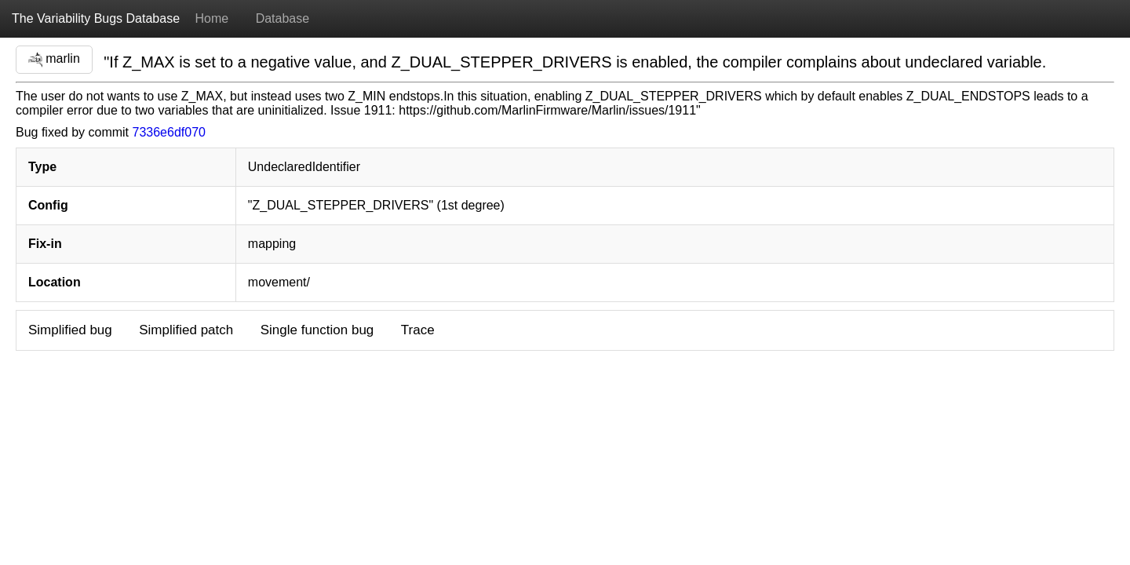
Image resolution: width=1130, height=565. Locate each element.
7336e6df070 (169, 132)
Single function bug (317, 330)
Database (283, 18)
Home (211, 18)
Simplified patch (186, 330)
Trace (418, 330)
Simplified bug (70, 330)
